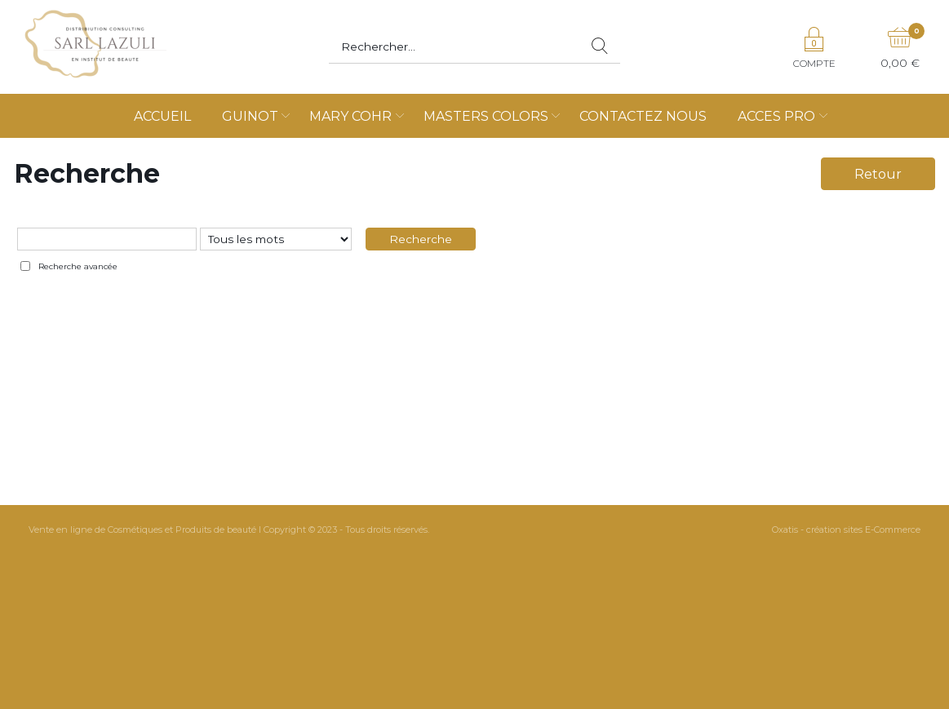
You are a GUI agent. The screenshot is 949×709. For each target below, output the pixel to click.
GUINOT (250, 116)
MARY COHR (350, 116)
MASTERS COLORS (486, 116)
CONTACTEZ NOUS (643, 116)
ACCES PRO (776, 116)
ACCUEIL (162, 116)
